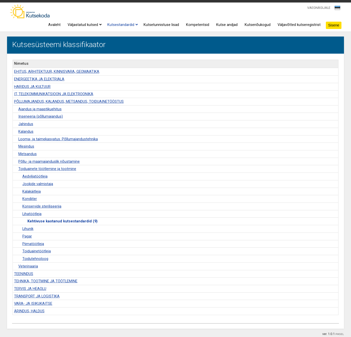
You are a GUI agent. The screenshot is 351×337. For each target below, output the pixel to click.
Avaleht (54, 25)
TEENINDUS (23, 274)
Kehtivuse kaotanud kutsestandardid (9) (62, 221)
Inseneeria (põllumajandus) (40, 116)
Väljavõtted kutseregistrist (299, 25)
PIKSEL (339, 334)
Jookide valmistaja (37, 184)
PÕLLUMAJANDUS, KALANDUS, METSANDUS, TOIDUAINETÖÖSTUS (69, 101)
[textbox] (336, 9)
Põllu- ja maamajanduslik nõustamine (49, 161)
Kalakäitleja (31, 191)
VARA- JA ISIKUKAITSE (33, 303)
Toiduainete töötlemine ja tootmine (47, 169)
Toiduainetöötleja (36, 251)
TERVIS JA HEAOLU (30, 289)
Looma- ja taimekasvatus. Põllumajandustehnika (58, 139)
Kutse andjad (227, 25)
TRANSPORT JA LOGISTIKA (37, 296)
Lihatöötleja (31, 214)
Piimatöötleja (33, 244)
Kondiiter (29, 199)
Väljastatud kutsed (84, 24)
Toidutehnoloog (35, 259)
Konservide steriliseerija (41, 206)
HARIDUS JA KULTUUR (32, 87)
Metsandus (27, 154)
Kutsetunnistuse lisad (161, 25)
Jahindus (25, 124)
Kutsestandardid (122, 24)
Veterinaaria (28, 266)
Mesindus (26, 146)
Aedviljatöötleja (35, 176)
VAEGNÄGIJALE (318, 8)
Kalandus (25, 131)
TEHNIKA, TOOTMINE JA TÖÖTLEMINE (45, 281)
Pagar (27, 236)
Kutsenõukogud (258, 25)
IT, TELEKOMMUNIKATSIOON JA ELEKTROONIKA (53, 94)
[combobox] (338, 9)
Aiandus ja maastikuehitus (40, 109)
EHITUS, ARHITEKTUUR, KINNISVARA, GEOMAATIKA (56, 72)
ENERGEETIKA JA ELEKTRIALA (39, 79)
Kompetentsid (197, 25)
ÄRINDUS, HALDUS (29, 311)
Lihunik (27, 229)
